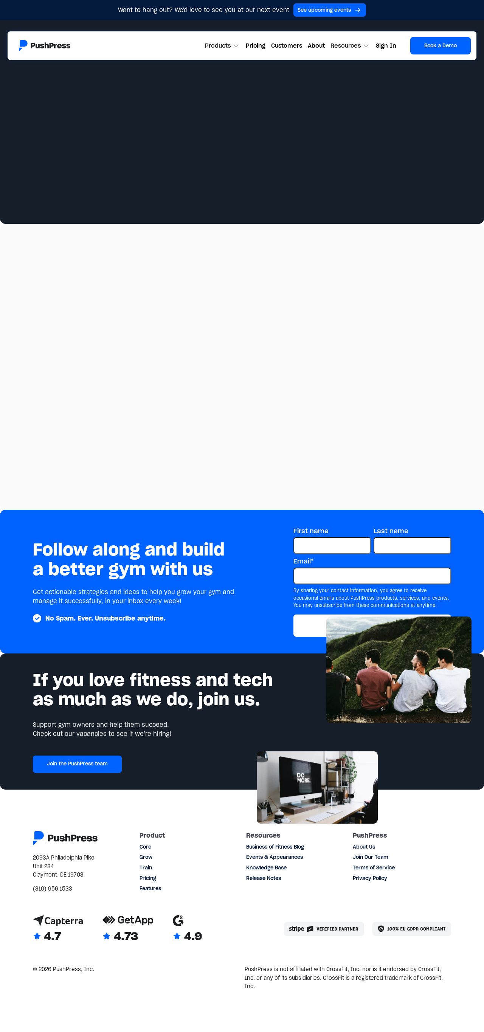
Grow (146, 857)
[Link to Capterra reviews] (58, 929)
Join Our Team (370, 857)
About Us (364, 847)
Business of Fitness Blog (275, 847)
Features (150, 888)
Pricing (255, 45)
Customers (286, 45)
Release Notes (263, 878)
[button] (222, 46)
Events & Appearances (274, 857)
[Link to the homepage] (44, 45)
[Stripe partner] (324, 929)
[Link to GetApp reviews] (128, 929)
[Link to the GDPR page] (411, 929)
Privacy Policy (370, 878)
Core (145, 847)
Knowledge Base (266, 867)
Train (146, 867)
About (316, 45)
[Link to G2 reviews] (187, 929)
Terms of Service (374, 867)
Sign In (386, 45)
